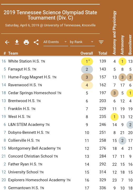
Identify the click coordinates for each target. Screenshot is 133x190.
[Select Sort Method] (82, 42)
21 (4, 156)
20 (4, 180)
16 (4, 61)
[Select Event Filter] (55, 42)
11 (4, 77)
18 (4, 93)
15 (4, 148)
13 (4, 100)
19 (4, 116)
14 (4, 85)
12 (4, 172)
